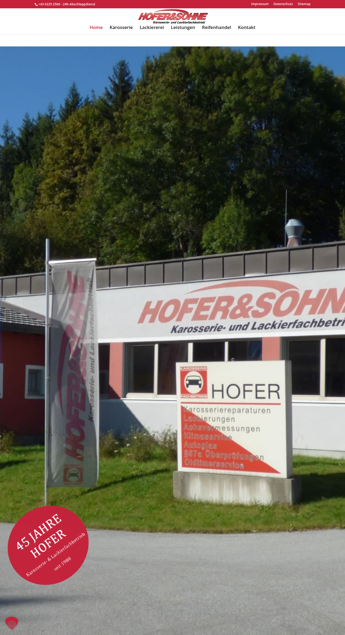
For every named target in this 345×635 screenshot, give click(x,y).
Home (96, 40)
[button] (12, 623)
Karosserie (121, 40)
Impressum (259, 4)
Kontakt (246, 40)
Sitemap (304, 4)
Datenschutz (283, 4)
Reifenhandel (216, 40)
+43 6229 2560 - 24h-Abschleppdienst (66, 4)
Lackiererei (152, 40)
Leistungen (183, 40)
